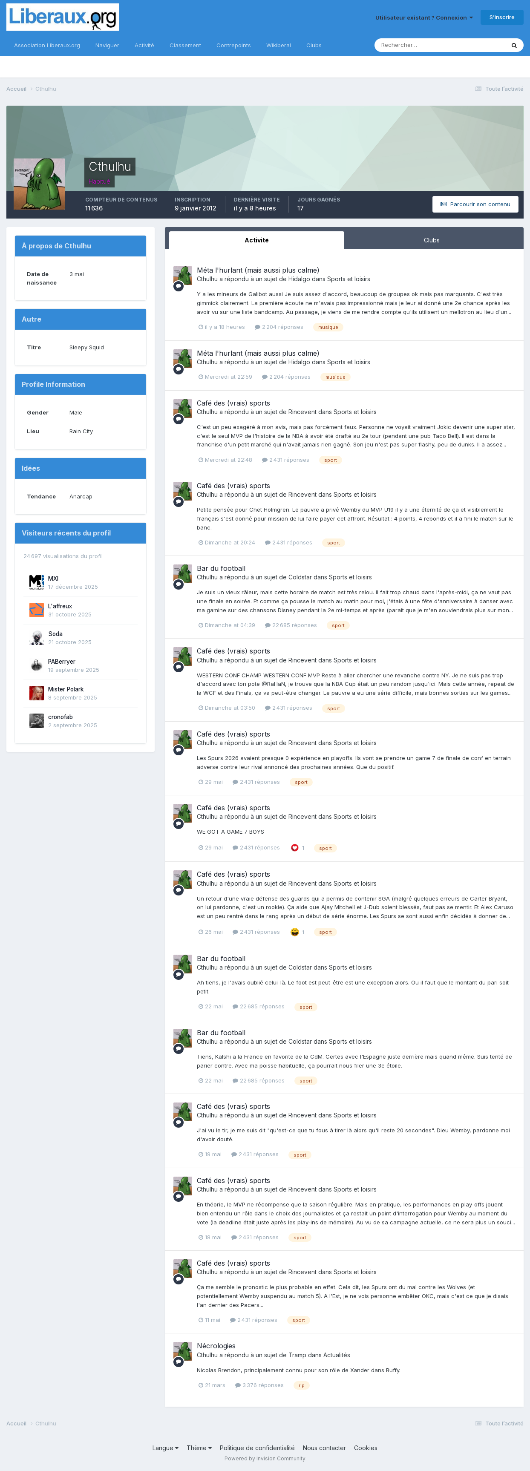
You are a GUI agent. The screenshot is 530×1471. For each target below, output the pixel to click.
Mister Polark (66, 689)
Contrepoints (233, 45)
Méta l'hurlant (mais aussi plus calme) (258, 270)
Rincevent (302, 411)
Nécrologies (216, 1345)
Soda (55, 633)
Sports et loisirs (348, 278)
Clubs (314, 45)
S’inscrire (502, 17)
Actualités (336, 1355)
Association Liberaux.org (47, 45)
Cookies (365, 1447)
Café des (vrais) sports (233, 403)
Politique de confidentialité (257, 1447)
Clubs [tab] (432, 240)
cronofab (60, 717)
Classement (185, 45)
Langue (166, 1447)
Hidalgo (299, 278)
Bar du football (221, 568)
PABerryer (61, 661)
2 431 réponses (285, 459)
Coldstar (300, 577)
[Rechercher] (411, 45)
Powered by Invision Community (265, 1458)
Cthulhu (207, 278)
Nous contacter (324, 1447)
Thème (199, 1447)
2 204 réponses (279, 326)
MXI (53, 578)
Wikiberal (278, 45)
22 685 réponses (291, 625)
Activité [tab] (257, 240)
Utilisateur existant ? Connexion (424, 17)
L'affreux (60, 606)
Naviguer (107, 45)
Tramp (297, 1355)
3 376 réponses (259, 1385)
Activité (144, 45)
